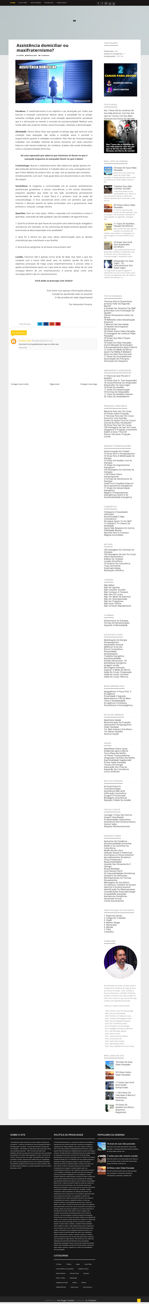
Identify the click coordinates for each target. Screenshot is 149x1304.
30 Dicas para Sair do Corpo (118, 426)
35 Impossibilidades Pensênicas (119, 875)
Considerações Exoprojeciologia (119, 893)
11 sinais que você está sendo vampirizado (124, 1087)
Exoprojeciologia (112, 569)
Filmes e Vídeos (60, 1279)
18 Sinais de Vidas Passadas (117, 344)
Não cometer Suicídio (114, 591)
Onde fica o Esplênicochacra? (118, 485)
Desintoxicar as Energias (116, 622)
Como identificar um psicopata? (65, 1270)
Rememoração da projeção (117, 724)
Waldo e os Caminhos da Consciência (116, 848)
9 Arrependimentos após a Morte (120, 349)
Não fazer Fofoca (112, 605)
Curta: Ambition (112, 773)
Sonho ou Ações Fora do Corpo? (120, 422)
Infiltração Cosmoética (115, 795)
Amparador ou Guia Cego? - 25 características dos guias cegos (123, 266)
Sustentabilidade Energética (118, 499)
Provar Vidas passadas (115, 764)
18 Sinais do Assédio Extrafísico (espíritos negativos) (124, 1110)
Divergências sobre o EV (116, 496)
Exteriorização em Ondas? (117, 453)
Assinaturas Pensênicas (115, 898)
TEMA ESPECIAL (61, 1289)
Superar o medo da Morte (117, 671)
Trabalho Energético (114, 657)
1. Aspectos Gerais (113, 917)
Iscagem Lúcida (111, 667)
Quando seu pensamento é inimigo (117, 867)
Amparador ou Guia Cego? (117, 386)
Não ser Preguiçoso (113, 603)
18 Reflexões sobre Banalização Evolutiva (119, 322)
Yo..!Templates (90, 1302)
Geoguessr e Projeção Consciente (120, 431)
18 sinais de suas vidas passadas (125, 170)
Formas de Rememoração (116, 624)
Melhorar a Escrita (113, 648)
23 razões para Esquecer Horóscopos (116, 329)
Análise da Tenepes (113, 560)
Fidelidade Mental (113, 532)
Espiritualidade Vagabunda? (118, 762)
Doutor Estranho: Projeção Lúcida (117, 437)
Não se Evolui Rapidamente (117, 607)
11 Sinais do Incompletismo (117, 358)
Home (11, 4)
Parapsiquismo (111, 644)
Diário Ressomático (113, 558)
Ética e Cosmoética (113, 651)
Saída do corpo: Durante (116, 676)
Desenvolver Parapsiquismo (117, 726)
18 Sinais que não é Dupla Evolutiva (117, 341)
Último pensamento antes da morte (118, 318)
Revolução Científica (114, 572)
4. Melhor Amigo (112, 924)
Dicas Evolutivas (60, 1275)
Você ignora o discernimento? (119, 856)
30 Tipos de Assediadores (116, 398)
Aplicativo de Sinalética (115, 843)
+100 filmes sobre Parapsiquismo (113, 477)
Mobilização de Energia (115, 641)
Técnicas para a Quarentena (118, 303)
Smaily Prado (25, 342)
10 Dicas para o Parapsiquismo (119, 455)
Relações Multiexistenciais (117, 828)
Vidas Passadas (111, 728)
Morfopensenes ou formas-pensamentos (118, 880)
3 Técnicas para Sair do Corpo (119, 417)
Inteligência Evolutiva (62, 1284)
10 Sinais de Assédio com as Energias (118, 463)
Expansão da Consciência (116, 771)
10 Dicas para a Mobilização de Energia (119, 458)
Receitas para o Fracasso (116, 534)
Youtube (21, 4)
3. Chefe (108, 922)
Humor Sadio (110, 826)
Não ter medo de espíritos (117, 598)
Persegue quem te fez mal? (118, 523)
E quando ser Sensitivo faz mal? (120, 310)
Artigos (78, 1266)
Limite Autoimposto (114, 902)
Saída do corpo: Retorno (116, 678)
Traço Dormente (112, 567)
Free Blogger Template (65, 1302)
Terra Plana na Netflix (115, 755)
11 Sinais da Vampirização (117, 391)
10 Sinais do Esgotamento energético (117, 468)
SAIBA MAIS (59, 4)
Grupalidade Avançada (115, 895)
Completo (109, 933)
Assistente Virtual (113, 900)
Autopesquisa (111, 655)
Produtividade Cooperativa (117, 821)
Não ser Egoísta (112, 589)
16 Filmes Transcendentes (117, 757)
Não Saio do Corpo (113, 596)
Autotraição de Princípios (116, 360)
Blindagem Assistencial (115, 799)
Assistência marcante (114, 792)
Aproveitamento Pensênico (117, 859)
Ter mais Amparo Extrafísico (118, 731)
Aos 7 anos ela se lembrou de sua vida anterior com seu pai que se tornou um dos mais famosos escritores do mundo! (119, 116)
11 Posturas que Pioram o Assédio (117, 378)
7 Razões (68, 1266)
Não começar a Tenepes (116, 593)
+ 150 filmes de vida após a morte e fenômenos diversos (125, 1098)
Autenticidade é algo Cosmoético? (114, 519)
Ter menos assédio (113, 733)
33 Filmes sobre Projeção (116, 415)
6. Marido (108, 929)
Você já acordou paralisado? (118, 424)
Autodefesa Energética (115, 664)
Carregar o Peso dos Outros (118, 816)
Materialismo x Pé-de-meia (117, 700)
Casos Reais (88, 1266)
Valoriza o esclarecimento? (117, 888)
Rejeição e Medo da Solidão (117, 802)
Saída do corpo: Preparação (118, 674)
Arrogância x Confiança (115, 704)
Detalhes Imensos (83, 1270)
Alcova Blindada (111, 870)
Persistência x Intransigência (118, 707)
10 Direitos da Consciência (117, 565)
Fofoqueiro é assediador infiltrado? (116, 514)
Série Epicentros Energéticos (118, 487)
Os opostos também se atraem (120, 886)
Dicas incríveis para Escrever (118, 356)
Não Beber (109, 587)
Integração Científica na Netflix (119, 759)
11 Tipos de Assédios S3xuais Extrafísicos (124, 226)
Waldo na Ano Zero (113, 852)
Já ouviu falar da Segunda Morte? (117, 306)
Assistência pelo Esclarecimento (120, 823)
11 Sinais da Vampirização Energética (117, 490)
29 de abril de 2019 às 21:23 (42, 342)
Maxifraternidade (112, 721)
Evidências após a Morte (116, 752)
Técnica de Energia (113, 766)
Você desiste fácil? (113, 872)
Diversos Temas (74, 1275)
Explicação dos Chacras (115, 768)
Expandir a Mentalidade (115, 627)
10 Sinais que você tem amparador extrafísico (123, 246)
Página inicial (54, 386)
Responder (23, 349)
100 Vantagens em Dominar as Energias (119, 472)
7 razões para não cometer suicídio (123, 189)
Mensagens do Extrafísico (116, 884)
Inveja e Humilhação (114, 819)
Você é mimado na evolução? (118, 346)
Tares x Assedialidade (114, 702)
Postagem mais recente (20, 386)
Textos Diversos (87, 1289)
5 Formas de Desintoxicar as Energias (118, 481)
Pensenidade (110, 653)
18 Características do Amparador (120, 384)
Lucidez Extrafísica (113, 563)
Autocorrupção (111, 735)
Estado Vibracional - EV (115, 662)
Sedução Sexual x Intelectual (118, 854)
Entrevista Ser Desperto (116, 362)
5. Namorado (110, 926)
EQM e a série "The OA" (115, 433)
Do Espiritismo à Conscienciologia (112, 789)
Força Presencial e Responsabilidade (113, 862)
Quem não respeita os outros (119, 529)
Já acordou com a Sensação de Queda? (119, 313)
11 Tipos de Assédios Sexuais (118, 396)
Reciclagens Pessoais (114, 669)
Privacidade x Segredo (115, 698)
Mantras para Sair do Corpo (118, 413)
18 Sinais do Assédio (114, 389)
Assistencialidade (112, 660)
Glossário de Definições (115, 877)
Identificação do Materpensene (119, 891)
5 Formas (58, 1266)
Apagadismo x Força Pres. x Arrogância (117, 694)
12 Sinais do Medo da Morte (118, 351)
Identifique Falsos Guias (116, 750)
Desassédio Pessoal (113, 646)
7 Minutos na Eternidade (116, 326)
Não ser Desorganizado (115, 600)
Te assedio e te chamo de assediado (117, 526)
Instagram (34, 4)
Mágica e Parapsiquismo (116, 494)
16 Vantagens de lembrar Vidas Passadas (120, 336)
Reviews (83, 1284)
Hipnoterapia (73, 1279)
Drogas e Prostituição (115, 797)
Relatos (74, 1284)
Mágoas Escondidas (113, 536)
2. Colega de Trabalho (115, 919)
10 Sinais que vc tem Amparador (120, 382)
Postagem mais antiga (88, 386)
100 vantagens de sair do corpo (120, 429)
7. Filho (107, 931)
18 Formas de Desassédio (116, 393)
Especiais (86, 1275)
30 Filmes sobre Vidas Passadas (124, 207)
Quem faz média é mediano (117, 353)
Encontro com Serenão (115, 420)
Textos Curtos (74, 1289)
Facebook (46, 4)
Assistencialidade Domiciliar (118, 845)
